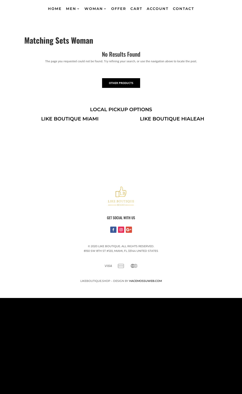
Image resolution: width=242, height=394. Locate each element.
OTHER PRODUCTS (121, 83)
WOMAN (93, 9)
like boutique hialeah (172, 119)
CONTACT (183, 9)
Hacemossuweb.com (145, 281)
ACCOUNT (158, 9)
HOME (55, 9)
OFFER (118, 9)
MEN (71, 9)
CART (136, 9)
